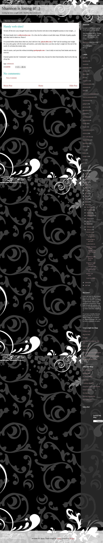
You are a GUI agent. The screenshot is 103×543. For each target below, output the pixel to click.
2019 (86, 176)
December (90, 207)
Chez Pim (85, 380)
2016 (86, 185)
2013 (86, 193)
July (88, 221)
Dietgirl (85, 338)
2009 (86, 204)
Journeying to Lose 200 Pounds (92, 352)
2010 (86, 202)
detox (84, 74)
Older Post (73, 86)
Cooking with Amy (88, 383)
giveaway (85, 107)
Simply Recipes (87, 399)
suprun (59, 538)
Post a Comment (11, 78)
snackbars (85, 143)
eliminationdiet (87, 84)
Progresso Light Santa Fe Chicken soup (91, 264)
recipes (85, 127)
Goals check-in (90, 244)
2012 (86, 196)
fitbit (84, 90)
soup (84, 150)
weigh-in (85, 156)
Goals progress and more (90, 240)
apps (84, 58)
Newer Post (8, 86)
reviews (85, 133)
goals (84, 113)
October (89, 213)
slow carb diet (87, 136)
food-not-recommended (89, 94)
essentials (85, 87)
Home (41, 86)
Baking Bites (86, 373)
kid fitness (86, 117)
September (90, 215)
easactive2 (86, 81)
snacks (85, 146)
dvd (84, 77)
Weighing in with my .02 (90, 359)
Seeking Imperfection (89, 396)
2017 (86, 182)
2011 (86, 199)
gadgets (85, 104)
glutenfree (86, 110)
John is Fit (86, 349)
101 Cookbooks (87, 370)
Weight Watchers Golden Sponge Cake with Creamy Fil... (91, 250)
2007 (86, 285)
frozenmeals (86, 100)
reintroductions (87, 130)
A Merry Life (86, 331)
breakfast (85, 61)
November (90, 210)
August (89, 218)
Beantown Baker (87, 376)
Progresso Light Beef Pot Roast (90, 258)
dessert (85, 71)
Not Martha (86, 393)
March (89, 224)
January (89, 229)
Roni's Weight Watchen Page (91, 356)
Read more (86, 42)
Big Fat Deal (86, 334)
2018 (86, 179)
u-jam (84, 153)
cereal (84, 64)
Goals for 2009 (90, 278)
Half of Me (86, 346)
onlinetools (10, 64)
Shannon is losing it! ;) (21, 8)
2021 (86, 173)
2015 (86, 188)
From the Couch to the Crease (91, 386)
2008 (86, 282)
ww (84, 163)
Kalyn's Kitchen (87, 390)
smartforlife (86, 140)
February (89, 227)
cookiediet (86, 67)
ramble (85, 123)
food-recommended (88, 97)
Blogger (71, 538)
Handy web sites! (89, 274)
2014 (86, 190)
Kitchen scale (90, 232)
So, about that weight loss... (91, 235)
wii (84, 159)
